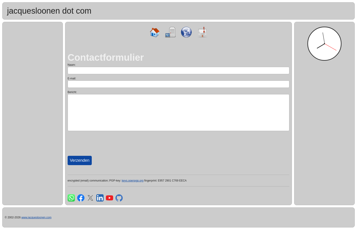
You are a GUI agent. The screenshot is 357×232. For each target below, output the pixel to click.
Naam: (72, 64)
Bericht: (72, 92)
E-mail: (72, 78)
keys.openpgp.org (132, 180)
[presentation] (102, 143)
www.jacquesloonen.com (36, 217)
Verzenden (79, 160)
